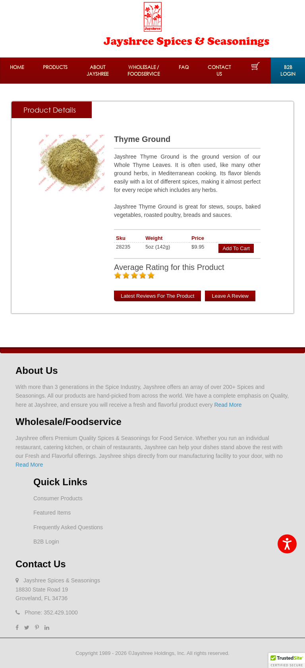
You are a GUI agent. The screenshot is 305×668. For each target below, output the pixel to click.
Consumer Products (58, 498)
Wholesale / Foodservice (143, 70)
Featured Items (52, 512)
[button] (286, 660)
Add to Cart (235, 248)
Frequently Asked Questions (68, 527)
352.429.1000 (61, 612)
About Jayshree (97, 70)
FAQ (184, 67)
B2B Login (287, 70)
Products (55, 67)
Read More (227, 405)
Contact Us (219, 70)
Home (17, 67)
